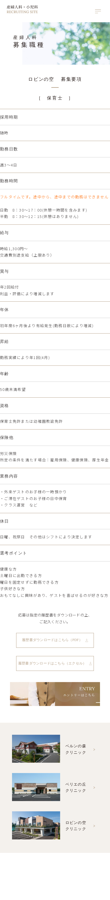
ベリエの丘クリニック (49, 788)
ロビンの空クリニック (49, 827)
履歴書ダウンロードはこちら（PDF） (52, 640)
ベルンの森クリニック (49, 750)
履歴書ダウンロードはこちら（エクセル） (52, 663)
